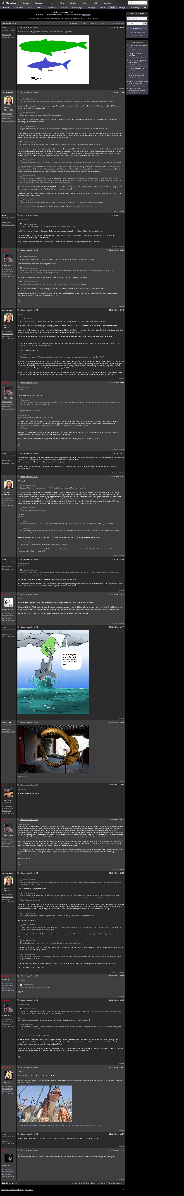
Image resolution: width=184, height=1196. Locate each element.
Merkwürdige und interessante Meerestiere (137, 91)
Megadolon (69, 14)
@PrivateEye (21, 481)
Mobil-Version (29, 1190)
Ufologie (102, 8)
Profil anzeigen (7, 114)
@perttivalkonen (23, 219)
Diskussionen (39, 3)
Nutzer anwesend (137, 13)
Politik (30, 8)
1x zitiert (114, 555)
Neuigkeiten (107, 3)
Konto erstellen (138, 36)
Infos (96, 19)
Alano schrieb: (26, 319)
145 (99, 23)
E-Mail (88, 14)
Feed (84, 14)
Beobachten (67, 19)
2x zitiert (114, 211)
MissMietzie (6, 1067)
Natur (112, 8)
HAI (64, 14)
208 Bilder (46, 19)
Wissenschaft (18, 8)
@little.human (22, 789)
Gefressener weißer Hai (137, 69)
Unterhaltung (135, 8)
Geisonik (5, 976)
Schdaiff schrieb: (26, 985)
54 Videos (56, 19)
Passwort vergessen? (137, 33)
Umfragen (122, 8)
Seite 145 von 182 (9, 23)
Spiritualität (63, 8)
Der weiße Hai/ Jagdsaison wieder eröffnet (137, 63)
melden (121, 88)
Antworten (78, 19)
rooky (4, 1150)
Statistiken (73, 3)
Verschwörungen (77, 8)
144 (95, 23)
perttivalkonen (7, 92)
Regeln (21, 1190)
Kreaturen (59, 14)
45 (84, 23)
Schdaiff (5, 594)
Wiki (95, 3)
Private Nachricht (7, 116)
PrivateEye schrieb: (27, 99)
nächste (119, 23)
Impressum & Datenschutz (9, 1190)
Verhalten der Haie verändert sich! (137, 48)
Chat (85, 3)
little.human (6, 722)
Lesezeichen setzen (8, 37)
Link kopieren (6, 35)
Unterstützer (8, 802)
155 (109, 23)
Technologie (91, 8)
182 (114, 23)
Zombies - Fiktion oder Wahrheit (137, 55)
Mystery (39, 8)
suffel (5, 785)
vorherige (75, 23)
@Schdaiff (21, 980)
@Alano (20, 314)
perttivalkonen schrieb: (28, 142)
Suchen (88, 19)
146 (102, 23)
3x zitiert (114, 246)
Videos (62, 3)
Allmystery (11, 3)
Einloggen (138, 28)
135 (89, 23)
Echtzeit (26, 3)
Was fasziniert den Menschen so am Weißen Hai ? (137, 83)
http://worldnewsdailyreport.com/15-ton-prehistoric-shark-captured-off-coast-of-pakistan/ (50, 1125)
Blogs (51, 3)
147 (105, 23)
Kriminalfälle (51, 8)
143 (92, 23)
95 (86, 23)
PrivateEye (6, 250)
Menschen (5, 8)
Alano (4, 28)
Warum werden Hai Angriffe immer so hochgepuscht (137, 76)
